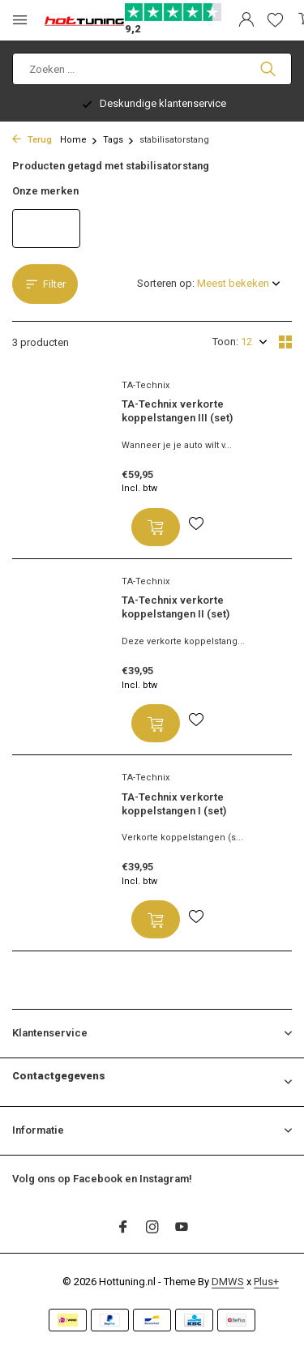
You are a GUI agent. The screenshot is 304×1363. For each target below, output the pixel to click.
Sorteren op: (166, 283)
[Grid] (285, 341)
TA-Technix (145, 385)
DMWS (228, 1281)
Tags (119, 140)
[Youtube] (181, 1228)
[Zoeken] (152, 69)
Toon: (225, 341)
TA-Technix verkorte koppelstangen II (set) (175, 607)
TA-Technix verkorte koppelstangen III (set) (177, 411)
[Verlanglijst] (275, 20)
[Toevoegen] (155, 527)
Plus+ (266, 1281)
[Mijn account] (246, 20)
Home (79, 140)
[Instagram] (152, 1228)
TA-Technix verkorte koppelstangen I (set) (174, 804)
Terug (32, 140)
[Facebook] (123, 1228)
